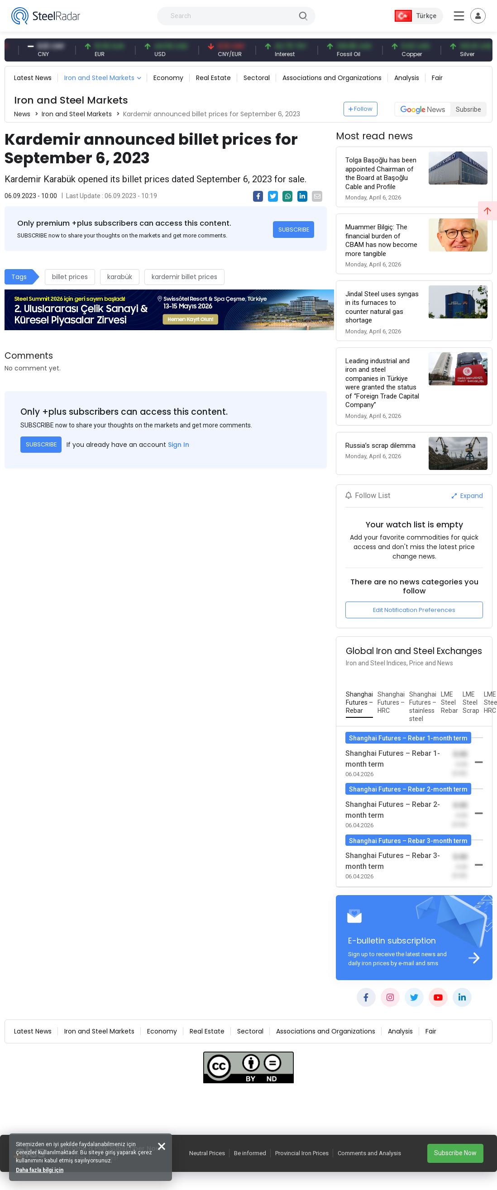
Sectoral (257, 77)
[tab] (359, 703)
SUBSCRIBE (293, 229)
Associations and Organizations (332, 77)
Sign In (178, 444)
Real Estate (213, 77)
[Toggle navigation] (478, 16)
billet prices (70, 276)
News (22, 114)
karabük (119, 276)
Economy (168, 77)
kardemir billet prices (184, 276)
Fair (437, 77)
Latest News (33, 77)
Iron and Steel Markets (99, 77)
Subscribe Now (455, 1153)
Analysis (406, 77)
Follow (361, 108)
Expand (467, 495)
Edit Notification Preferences (414, 610)
